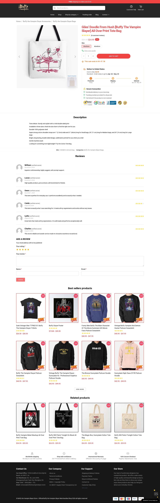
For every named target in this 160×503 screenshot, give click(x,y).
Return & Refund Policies (90, 479)
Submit (20, 280)
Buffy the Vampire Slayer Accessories (37, 21)
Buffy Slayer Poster (56, 326)
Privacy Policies (54, 479)
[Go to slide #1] (42, 93)
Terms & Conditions (55, 476)
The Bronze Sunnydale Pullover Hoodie (96, 373)
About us (52, 473)
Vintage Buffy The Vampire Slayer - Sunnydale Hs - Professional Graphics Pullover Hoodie (63, 375)
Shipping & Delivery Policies (90, 473)
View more (80, 389)
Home (18, 21)
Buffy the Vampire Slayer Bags (64, 21)
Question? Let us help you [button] (150, 500)
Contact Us (85, 482)
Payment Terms (87, 476)
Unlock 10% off (156, 494)
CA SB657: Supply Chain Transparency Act (63, 485)
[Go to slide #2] (53, 93)
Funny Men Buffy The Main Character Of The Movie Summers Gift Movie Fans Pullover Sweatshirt (96, 328)
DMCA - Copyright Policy (57, 482)
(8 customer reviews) (98, 35)
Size (83, 43)
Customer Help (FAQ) (89, 485)
